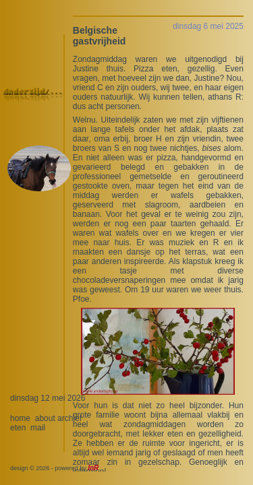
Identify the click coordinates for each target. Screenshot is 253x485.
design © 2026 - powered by (54, 468)
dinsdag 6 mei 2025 (208, 26)
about (45, 418)
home (20, 418)
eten (18, 427)
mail (37, 427)
